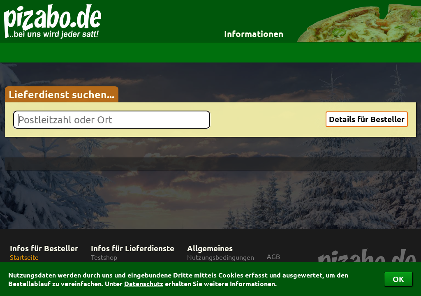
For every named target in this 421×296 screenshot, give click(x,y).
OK (398, 279)
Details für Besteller (367, 119)
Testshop (104, 257)
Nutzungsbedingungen (220, 257)
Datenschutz (143, 283)
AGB (273, 256)
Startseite (24, 257)
